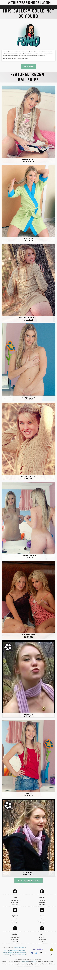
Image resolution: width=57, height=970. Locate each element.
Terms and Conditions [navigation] (20, 952)
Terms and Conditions (25, 961)
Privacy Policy (33, 961)
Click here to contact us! (20, 947)
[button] (55, 7)
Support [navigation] (19, 954)
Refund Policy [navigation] (13, 954)
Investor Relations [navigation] (14, 956)
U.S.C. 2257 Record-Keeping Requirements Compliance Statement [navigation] (14, 951)
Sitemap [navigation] (24, 954)
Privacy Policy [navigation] (6, 954)
